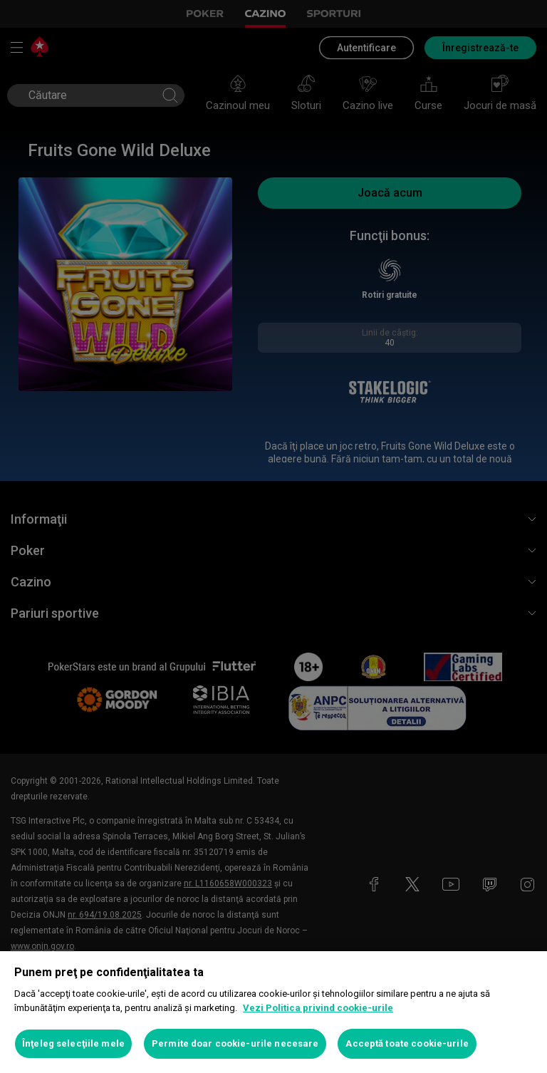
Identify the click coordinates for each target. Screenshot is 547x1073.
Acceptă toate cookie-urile (406, 1043)
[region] (273, 1012)
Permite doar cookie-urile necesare (235, 1043)
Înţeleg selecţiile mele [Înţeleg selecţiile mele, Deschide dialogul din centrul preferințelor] (73, 1043)
